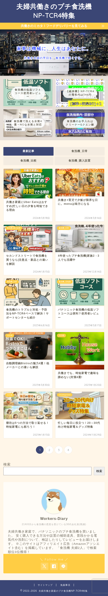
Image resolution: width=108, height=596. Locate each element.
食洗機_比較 (28, 160)
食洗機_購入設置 (79, 160)
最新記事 (28, 151)
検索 (7, 464)
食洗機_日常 (79, 151)
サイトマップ (45, 585)
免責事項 (65, 585)
